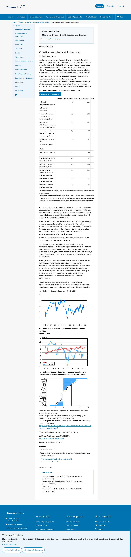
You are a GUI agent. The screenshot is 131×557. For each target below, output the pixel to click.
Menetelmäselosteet (23, 74)
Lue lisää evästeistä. (9, 544)
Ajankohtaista (91, 17)
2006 (41, 22)
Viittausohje (47, 472)
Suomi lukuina (71, 529)
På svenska (110, 6)
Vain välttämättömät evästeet (33, 550)
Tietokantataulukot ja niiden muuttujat (56, 459)
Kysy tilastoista (41, 525)
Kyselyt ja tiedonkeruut (55, 17)
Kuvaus (18, 65)
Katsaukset (19, 44)
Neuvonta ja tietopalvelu (45, 522)
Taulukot (18, 49)
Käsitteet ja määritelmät (24, 78)
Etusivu (10, 17)
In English (120, 6)
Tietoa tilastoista (35, 17)
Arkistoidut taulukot (49, 462)
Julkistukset (20, 40)
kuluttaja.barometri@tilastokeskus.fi (51, 438)
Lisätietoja (19, 91)
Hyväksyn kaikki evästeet (12, 550)
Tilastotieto (21, 17)
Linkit (17, 86)
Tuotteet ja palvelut (74, 17)
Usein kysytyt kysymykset (45, 529)
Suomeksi (99, 6)
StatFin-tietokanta (72, 522)
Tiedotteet (19, 57)
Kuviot (17, 53)
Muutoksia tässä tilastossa (21, 35)
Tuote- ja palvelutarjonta (24, 61)
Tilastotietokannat (72, 525)
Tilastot (21, 22)
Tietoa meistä (105, 17)
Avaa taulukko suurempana (49, 94)
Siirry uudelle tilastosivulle (50, 39)
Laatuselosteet (21, 70)
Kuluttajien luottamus (32, 22)
